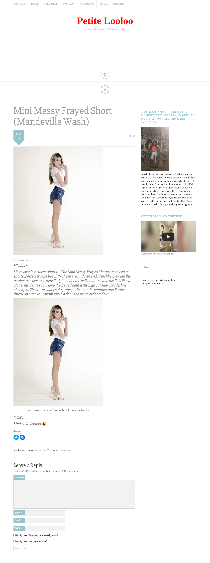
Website (18, 528)
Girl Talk (104, 4)
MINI (68, 450)
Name (18, 512)
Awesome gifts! (87, 4)
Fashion (34, 4)
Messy (63, 450)
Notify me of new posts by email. (31, 541)
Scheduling (118, 4)
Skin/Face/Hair (50, 4)
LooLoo (130, 136)
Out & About (68, 4)
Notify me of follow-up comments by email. (37, 535)
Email (17, 520)
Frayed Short (55, 450)
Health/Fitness (19, 4)
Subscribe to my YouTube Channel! (157, 253)
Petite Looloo (105, 20)
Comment (19, 477)
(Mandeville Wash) (41, 450)
